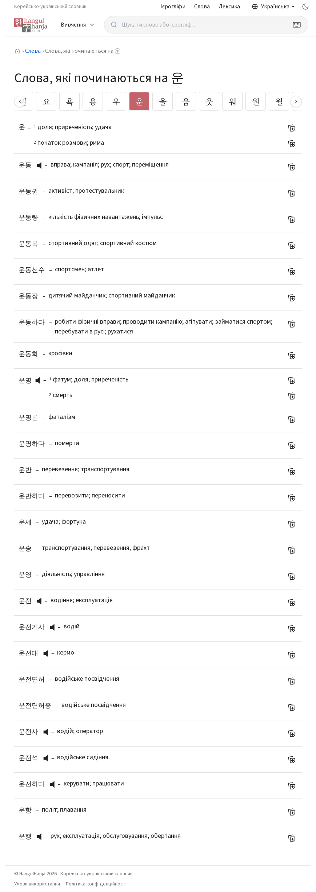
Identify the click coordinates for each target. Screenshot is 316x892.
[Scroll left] (20, 101)
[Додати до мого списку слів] (291, 128)
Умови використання (37, 884)
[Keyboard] (297, 25)
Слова (202, 7)
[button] (41, 165)
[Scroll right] (296, 101)
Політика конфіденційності (96, 884)
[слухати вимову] (42, 165)
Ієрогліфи (172, 7)
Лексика (229, 7)
